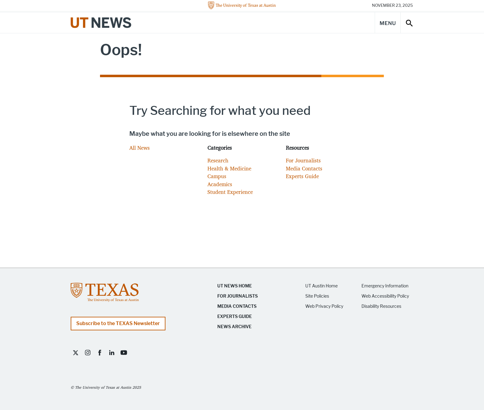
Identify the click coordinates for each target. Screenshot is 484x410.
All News (139, 148)
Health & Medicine (229, 168)
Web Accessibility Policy (385, 296)
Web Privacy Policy (324, 306)
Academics (219, 184)
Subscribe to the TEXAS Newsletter (118, 323)
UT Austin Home (321, 286)
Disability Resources (381, 306)
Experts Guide (302, 176)
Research (217, 160)
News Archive (234, 326)
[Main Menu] (388, 22)
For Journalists (303, 160)
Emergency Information (384, 286)
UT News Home (234, 286)
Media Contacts (304, 168)
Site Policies (317, 296)
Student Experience (230, 192)
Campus (216, 176)
